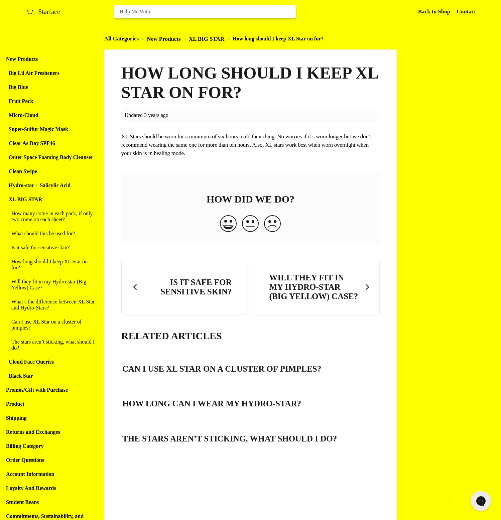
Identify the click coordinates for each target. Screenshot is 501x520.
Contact (466, 11)
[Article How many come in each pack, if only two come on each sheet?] (50, 216)
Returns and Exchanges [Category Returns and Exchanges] (33, 432)
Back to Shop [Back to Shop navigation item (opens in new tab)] (435, 11)
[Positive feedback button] (228, 224)
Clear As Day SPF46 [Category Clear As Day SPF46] (32, 143)
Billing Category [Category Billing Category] (24, 446)
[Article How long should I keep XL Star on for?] (50, 264)
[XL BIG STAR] (207, 38)
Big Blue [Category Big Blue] (18, 87)
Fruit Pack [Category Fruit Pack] (21, 101)
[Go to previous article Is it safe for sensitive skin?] (184, 287)
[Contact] (466, 11)
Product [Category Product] (15, 404)
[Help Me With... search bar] (205, 11)
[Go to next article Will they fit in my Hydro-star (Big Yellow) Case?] (317, 287)
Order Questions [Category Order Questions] (25, 460)
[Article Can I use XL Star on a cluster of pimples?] (50, 324)
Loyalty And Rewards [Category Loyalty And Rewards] (31, 488)
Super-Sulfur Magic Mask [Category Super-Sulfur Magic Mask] (38, 129)
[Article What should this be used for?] (50, 233)
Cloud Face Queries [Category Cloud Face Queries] (31, 362)
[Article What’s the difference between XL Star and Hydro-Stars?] (50, 304)
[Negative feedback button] (272, 224)
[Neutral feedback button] (250, 224)
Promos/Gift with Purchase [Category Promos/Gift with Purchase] (37, 390)
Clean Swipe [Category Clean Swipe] (23, 171)
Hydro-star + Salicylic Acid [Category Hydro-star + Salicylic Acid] (40, 185)
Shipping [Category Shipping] (16, 418)
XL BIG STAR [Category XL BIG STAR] (25, 199)
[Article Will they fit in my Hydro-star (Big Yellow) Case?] (50, 284)
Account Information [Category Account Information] (30, 474)
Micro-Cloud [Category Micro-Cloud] (23, 115)
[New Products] (164, 38)
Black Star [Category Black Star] (21, 376)
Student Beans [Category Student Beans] (22, 502)
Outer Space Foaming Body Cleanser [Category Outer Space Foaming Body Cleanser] (51, 157)
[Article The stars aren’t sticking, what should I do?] (50, 345)
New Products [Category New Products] (22, 59)
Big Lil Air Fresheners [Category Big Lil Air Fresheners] (34, 73)
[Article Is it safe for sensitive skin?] (50, 247)
